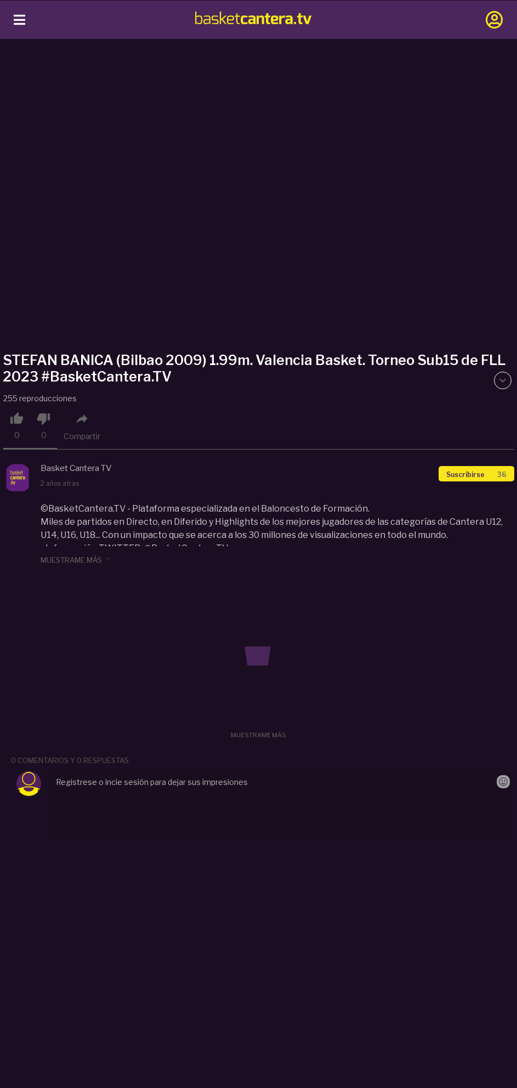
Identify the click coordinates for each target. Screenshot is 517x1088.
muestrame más (76, 559)
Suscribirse (476, 474)
